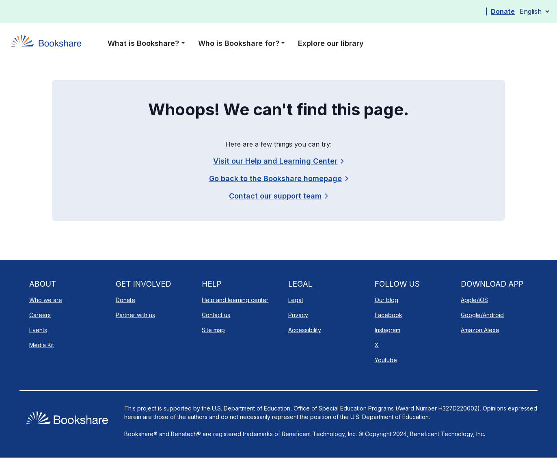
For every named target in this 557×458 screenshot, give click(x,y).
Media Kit (41, 344)
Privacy (298, 314)
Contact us (216, 314)
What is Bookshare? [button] (143, 43)
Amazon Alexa (480, 329)
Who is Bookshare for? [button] (238, 43)
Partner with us (135, 314)
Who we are (45, 299)
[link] (278, 195)
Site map (213, 329)
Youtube (386, 359)
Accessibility (304, 329)
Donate (503, 11)
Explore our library (331, 43)
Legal (295, 299)
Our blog (386, 299)
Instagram (387, 329)
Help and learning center (235, 299)
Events (38, 329)
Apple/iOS (474, 299)
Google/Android (482, 314)
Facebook (388, 314)
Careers (40, 314)
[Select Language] (534, 11)
